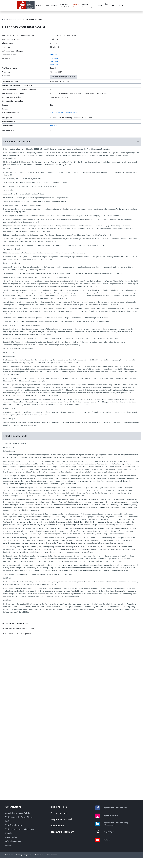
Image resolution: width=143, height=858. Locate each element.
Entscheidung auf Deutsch (63, 76)
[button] (71, 142)
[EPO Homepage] (26, 5)
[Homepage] (2, 20)
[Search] (113, 5)
